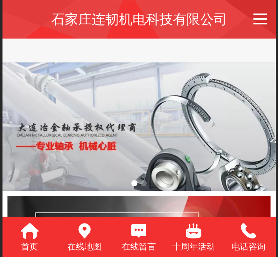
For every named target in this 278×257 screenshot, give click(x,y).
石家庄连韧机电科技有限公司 (139, 19)
